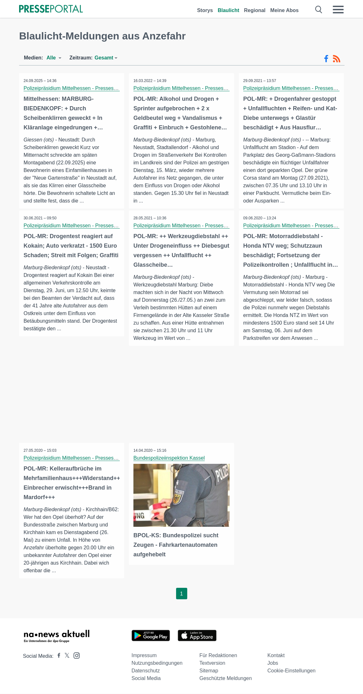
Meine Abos (284, 10)
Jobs (272, 663)
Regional (255, 10)
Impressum (144, 655)
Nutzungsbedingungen (157, 663)
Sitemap (208, 671)
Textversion (212, 663)
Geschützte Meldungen (225, 678)
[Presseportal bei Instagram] (75, 655)
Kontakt (276, 655)
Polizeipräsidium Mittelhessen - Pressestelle (73, 88)
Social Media (146, 678)
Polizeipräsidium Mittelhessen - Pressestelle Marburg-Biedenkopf (207, 88)
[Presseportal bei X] (65, 656)
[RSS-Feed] (336, 59)
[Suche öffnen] (319, 9)
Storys (205, 10)
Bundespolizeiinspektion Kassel (169, 458)
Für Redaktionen (218, 655)
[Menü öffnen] (338, 9)
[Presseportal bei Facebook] (56, 656)
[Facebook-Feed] (326, 59)
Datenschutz (146, 671)
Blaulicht (228, 10)
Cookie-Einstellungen (291, 671)
